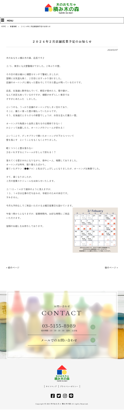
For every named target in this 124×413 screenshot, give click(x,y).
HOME (3, 26)
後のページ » (111, 267)
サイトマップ (51, 390)
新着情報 (13, 26)
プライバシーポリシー (69, 390)
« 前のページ (12, 267)
